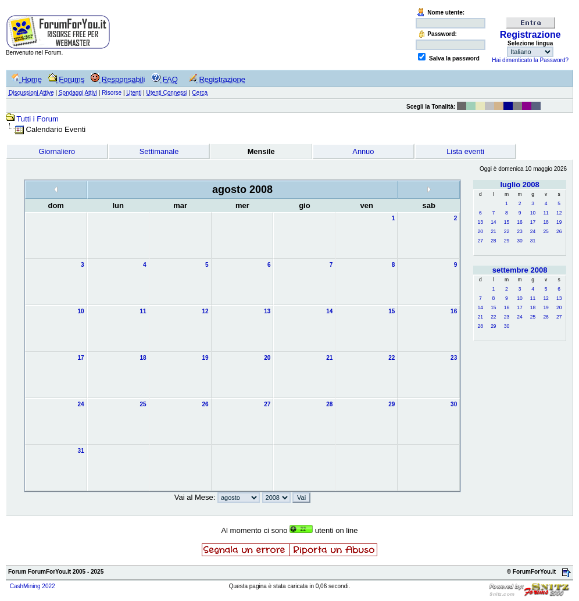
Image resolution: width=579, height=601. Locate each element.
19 (559, 222)
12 (559, 213)
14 (493, 222)
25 (545, 231)
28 (493, 241)
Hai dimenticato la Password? (530, 60)
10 (532, 213)
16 (519, 222)
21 (493, 231)
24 (532, 231)
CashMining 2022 (32, 586)
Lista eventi (465, 151)
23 (519, 231)
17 (532, 222)
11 (545, 213)
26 (559, 231)
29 (506, 241)
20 (480, 231)
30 (519, 241)
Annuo (363, 151)
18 (545, 222)
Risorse (111, 93)
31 (532, 241)
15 (506, 222)
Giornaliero (57, 151)
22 (506, 231)
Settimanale (159, 151)
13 (480, 222)
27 (480, 241)
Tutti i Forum (37, 119)
